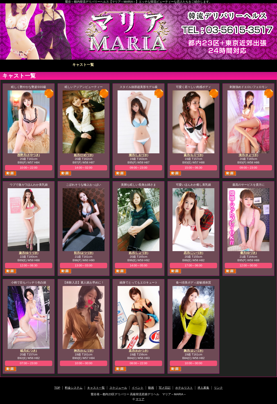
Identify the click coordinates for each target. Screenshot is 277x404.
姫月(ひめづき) (83, 155)
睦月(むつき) (28, 350)
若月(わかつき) (138, 350)
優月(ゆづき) (248, 252)
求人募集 (249, 65)
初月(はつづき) (83, 252)
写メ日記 (194, 65)
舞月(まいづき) (193, 350)
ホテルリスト (221, 65)
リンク (218, 387)
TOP (28, 65)
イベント (138, 65)
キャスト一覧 (83, 65)
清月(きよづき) (248, 155)
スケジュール (111, 65)
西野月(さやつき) (28, 155)
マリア (140, 399)
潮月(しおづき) (138, 155)
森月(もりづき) (193, 155)
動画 (166, 65)
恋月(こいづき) (193, 252)
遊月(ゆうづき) (29, 252)
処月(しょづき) (138, 252)
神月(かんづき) (83, 350)
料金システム (55, 65)
